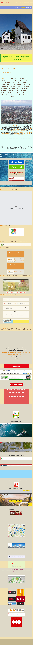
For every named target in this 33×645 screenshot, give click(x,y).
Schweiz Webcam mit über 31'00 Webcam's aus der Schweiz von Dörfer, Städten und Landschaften (16, 549)
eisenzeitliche (26, 138)
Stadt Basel (28, 133)
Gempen (23, 133)
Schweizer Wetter (16, 516)
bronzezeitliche (14, 138)
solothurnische (16, 133)
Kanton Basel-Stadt (16, 129)
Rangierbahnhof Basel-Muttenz (16, 125)
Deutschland (20, 128)
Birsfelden (13, 130)
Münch (12, 145)
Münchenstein (17, 130)
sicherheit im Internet (16, 360)
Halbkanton (18, 148)
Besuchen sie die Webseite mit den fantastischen (16, 538)
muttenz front (4, 73)
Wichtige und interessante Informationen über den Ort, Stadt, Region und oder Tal (16, 352)
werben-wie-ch (16, 362)
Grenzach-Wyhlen (20, 134)
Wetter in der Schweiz (16, 518)
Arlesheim (23, 130)
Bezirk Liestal (27, 129)
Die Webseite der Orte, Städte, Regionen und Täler (16, 354)
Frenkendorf (7, 133)
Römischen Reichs (26, 139)
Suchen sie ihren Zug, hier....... (16, 630)
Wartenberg (6, 138)
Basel (19, 59)
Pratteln (2, 133)
